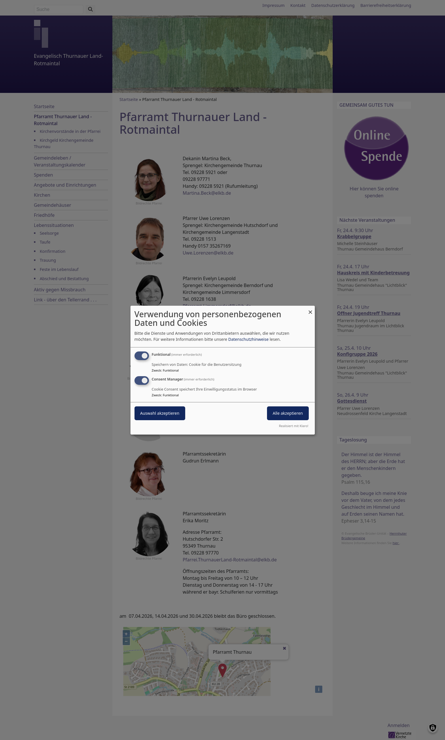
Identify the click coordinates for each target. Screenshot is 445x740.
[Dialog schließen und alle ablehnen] (310, 309)
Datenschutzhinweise (248, 339)
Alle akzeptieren (288, 413)
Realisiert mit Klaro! (293, 426)
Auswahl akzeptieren (159, 413)
